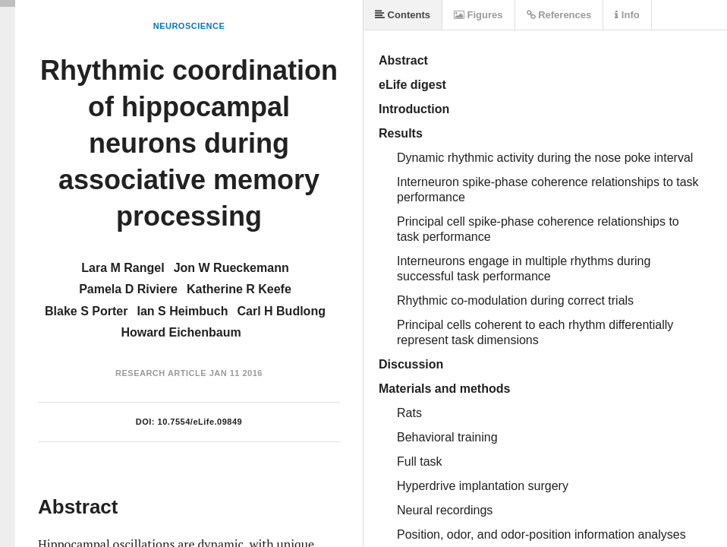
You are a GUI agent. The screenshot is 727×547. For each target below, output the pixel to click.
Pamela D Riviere (128, 289)
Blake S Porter (86, 311)
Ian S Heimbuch (182, 311)
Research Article (160, 373)
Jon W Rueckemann (231, 267)
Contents (402, 15)
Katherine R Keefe (239, 289)
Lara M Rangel (122, 267)
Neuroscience (189, 25)
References (559, 15)
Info (627, 15)
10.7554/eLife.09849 (200, 421)
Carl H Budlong (281, 311)
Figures (478, 15)
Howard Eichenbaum (181, 332)
